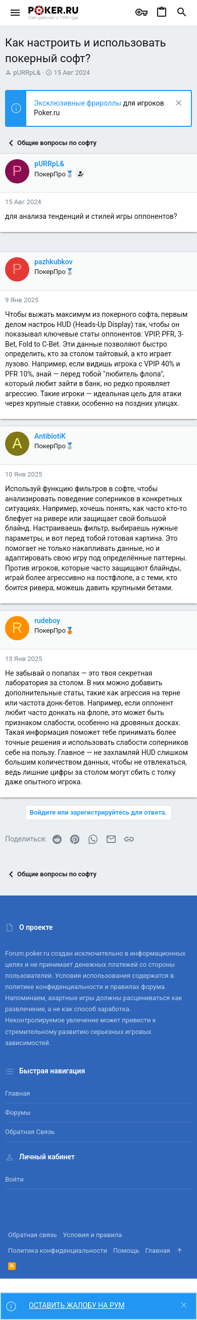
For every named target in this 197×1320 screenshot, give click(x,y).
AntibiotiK (50, 436)
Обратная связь (30, 1132)
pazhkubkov (53, 262)
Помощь (126, 1250)
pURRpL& (26, 72)
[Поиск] (182, 12)
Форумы (18, 1112)
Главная (17, 1093)
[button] (15, 13)
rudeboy (47, 621)
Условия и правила (92, 1235)
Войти (14, 1179)
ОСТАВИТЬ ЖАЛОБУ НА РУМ (77, 1305)
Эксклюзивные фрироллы (78, 103)
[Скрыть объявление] (177, 104)
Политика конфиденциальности (57, 1250)
